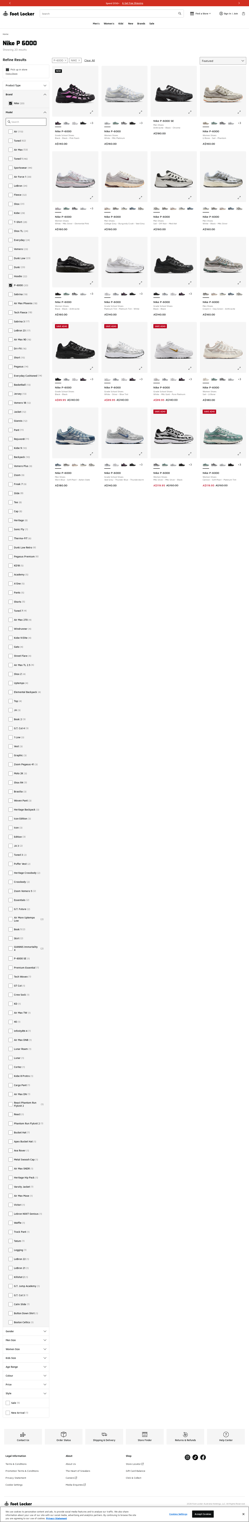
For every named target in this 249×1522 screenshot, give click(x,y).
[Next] (239, 3)
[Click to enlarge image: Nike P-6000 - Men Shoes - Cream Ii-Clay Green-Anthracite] (241, 283)
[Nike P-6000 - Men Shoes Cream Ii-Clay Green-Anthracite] (116, 209)
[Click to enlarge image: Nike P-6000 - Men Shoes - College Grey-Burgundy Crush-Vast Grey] (143, 197)
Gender (26, 1331)
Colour (26, 1375)
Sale (151, 23)
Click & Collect (133, 1477)
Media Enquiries (76, 1484)
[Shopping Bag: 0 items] (243, 13)
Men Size (26, 1340)
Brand (26, 94)
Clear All (89, 60)
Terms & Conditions (16, 1463)
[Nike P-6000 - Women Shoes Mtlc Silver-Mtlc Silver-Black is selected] (156, 465)
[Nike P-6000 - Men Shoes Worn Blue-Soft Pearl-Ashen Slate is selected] (58, 465)
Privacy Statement (16, 1477)
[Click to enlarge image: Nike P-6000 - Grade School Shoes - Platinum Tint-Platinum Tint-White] (143, 283)
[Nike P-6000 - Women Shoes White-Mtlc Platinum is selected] (107, 123)
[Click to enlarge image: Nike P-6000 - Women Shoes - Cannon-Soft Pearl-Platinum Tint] (241, 454)
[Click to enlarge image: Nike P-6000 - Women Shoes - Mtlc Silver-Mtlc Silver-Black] (192, 454)
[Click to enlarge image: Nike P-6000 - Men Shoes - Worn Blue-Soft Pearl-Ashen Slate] (94, 454)
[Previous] (10, 3)
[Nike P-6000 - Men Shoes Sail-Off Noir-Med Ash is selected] (156, 209)
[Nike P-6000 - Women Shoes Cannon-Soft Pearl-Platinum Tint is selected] (206, 465)
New (130, 23)
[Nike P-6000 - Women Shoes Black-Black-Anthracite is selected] (58, 294)
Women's (109, 23)
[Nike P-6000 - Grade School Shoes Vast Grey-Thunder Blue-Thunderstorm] (66, 123)
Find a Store (11, 73)
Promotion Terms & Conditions (22, 1470)
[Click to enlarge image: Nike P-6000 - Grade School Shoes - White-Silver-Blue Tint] (143, 368)
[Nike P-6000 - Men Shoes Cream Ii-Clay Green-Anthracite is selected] (206, 294)
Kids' (121, 23)
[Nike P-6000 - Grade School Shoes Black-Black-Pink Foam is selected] (58, 123)
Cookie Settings (14, 1484)
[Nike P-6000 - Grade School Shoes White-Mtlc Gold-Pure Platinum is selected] (156, 379)
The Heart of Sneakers (78, 1470)
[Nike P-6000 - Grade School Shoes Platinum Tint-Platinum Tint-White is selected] (107, 294)
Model (26, 112)
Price (26, 1384)
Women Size (26, 1349)
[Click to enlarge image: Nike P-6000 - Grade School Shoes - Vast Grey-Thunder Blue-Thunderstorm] (143, 454)
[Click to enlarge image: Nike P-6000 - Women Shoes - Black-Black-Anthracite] (94, 283)
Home (5, 34)
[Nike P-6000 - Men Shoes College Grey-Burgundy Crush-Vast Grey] (173, 209)
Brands (141, 23)
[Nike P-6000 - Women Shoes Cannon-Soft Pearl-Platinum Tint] (116, 123)
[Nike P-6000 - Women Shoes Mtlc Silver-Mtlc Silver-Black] (124, 123)
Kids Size (26, 1357)
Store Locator (135, 1463)
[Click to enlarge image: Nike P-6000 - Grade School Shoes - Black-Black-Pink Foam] (94, 112)
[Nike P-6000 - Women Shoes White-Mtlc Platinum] (231, 123)
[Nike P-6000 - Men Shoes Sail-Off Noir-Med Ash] (141, 209)
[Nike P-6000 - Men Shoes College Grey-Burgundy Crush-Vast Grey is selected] (107, 209)
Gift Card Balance (135, 1470)
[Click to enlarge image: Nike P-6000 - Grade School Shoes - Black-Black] (192, 283)
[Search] (112, 13)
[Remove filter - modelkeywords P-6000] (60, 60)
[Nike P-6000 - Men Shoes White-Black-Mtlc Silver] (124, 209)
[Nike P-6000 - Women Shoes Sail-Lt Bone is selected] (206, 379)
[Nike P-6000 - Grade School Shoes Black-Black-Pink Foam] (124, 294)
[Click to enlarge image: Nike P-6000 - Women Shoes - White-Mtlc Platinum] (143, 112)
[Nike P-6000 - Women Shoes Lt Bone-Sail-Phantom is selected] (206, 123)
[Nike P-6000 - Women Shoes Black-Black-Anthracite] (132, 123)
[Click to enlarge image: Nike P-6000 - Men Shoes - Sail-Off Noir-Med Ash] (192, 197)
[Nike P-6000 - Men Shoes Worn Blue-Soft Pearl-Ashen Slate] (132, 209)
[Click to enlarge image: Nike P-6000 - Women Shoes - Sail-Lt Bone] (241, 368)
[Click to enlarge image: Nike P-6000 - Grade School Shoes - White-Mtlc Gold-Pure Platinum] (192, 368)
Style (26, 1393)
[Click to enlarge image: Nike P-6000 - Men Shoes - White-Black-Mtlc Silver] (241, 197)
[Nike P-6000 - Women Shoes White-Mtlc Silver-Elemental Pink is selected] (58, 209)
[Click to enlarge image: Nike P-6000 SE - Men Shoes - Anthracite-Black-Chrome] (192, 112)
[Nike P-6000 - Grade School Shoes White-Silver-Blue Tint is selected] (107, 379)
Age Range (26, 1366)
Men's (96, 23)
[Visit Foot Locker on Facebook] (203, 1457)
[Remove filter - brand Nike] (75, 60)
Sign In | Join (228, 13)
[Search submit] (180, 13)
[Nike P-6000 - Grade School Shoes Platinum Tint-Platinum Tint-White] (75, 123)
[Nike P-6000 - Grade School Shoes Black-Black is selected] (156, 294)
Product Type (26, 85)
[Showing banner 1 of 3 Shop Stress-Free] (124, 3)
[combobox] (112, 13)
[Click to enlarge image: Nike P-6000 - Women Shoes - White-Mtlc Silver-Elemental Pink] (94, 197)
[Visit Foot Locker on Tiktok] (195, 1457)
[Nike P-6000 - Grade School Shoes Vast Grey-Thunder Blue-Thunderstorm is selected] (107, 465)
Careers (71, 1477)
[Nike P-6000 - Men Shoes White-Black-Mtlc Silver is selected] (206, 209)
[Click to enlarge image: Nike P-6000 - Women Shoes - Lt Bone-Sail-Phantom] (241, 112)
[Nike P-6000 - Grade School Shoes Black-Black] (83, 123)
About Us (71, 1463)
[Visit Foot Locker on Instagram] (187, 1457)
